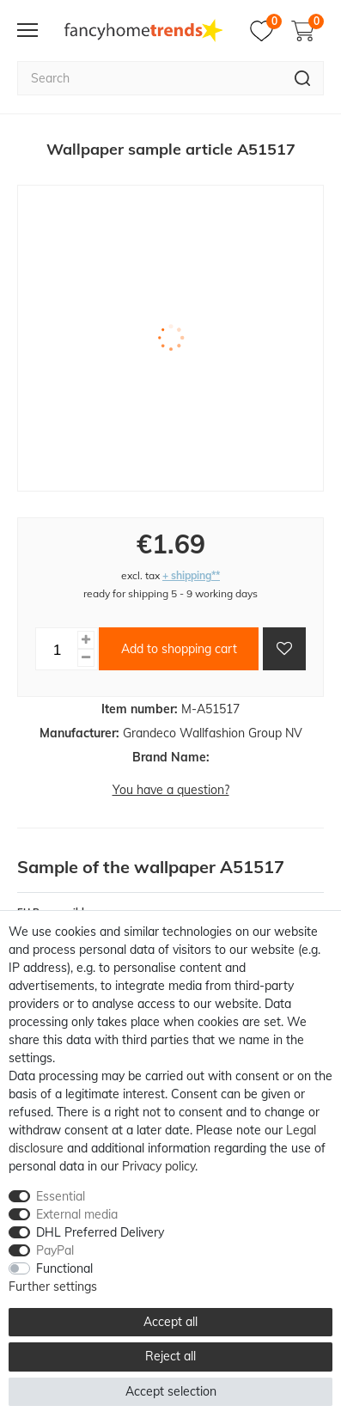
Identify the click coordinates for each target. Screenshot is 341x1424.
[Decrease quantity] (85, 658)
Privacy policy (158, 1166)
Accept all (170, 1321)
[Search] (303, 78)
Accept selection (170, 1391)
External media (77, 1214)
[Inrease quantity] (85, 640)
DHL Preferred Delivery (100, 1232)
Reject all (170, 1356)
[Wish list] (266, 31)
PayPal (55, 1250)
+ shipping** (191, 575)
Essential (60, 1196)
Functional (64, 1268)
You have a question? (171, 790)
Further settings (53, 1286)
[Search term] (149, 78)
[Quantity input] (56, 648)
